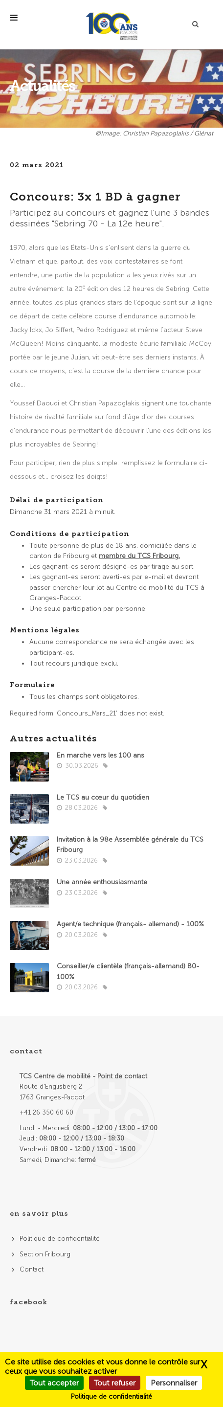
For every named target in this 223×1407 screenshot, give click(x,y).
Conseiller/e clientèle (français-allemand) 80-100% (128, 971)
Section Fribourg (45, 1254)
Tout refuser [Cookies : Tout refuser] (114, 1382)
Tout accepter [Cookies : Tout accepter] (54, 1382)
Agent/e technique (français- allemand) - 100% (130, 924)
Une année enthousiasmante (102, 882)
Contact (32, 1269)
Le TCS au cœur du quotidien (103, 797)
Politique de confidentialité (60, 1238)
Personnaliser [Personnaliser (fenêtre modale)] (174, 1382)
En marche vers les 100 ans (100, 755)
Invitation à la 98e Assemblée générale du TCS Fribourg (130, 844)
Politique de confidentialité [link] (111, 1396)
